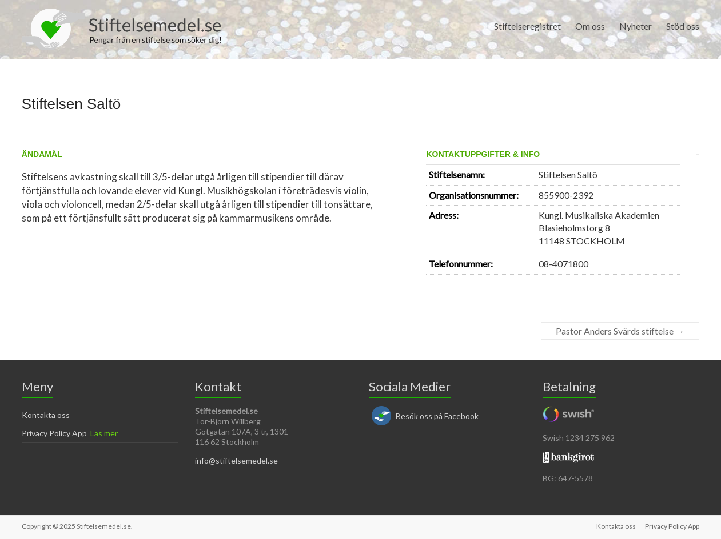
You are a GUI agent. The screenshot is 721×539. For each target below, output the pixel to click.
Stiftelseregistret (527, 26)
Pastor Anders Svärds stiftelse (620, 330)
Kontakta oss (46, 415)
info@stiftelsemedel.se (236, 460)
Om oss (590, 26)
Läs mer (104, 433)
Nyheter (635, 26)
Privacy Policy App (54, 433)
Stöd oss (682, 26)
